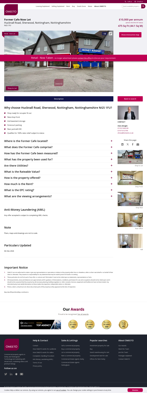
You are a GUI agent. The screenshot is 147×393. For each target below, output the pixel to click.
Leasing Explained (42, 6)
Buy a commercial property (70, 349)
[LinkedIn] (122, 144)
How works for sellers (43, 352)
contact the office (85, 58)
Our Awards (122, 346)
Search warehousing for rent (99, 352)
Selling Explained (58, 6)
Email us (140, 2)
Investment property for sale (99, 346)
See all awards (83, 314)
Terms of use (37, 363)
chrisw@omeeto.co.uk (125, 133)
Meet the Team (123, 349)
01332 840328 (123, 128)
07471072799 (123, 130)
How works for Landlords (44, 349)
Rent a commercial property (70, 356)
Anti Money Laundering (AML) (43, 359)
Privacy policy (37, 366)
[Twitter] (5, 373)
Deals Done (81, 6)
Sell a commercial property (70, 346)
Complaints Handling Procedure (43, 356)
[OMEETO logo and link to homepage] (11, 9)
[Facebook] (132, 144)
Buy (73, 6)
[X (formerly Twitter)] (128, 144)
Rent (68, 6)
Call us (129, 2)
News (90, 6)
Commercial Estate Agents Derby (72, 359)
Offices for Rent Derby (97, 359)
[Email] (137, 144)
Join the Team (123, 352)
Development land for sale (99, 356)
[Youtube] (21, 373)
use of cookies (61, 390)
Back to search (130, 99)
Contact (35, 346)
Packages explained (125, 356)
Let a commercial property (70, 352)
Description (59, 99)
